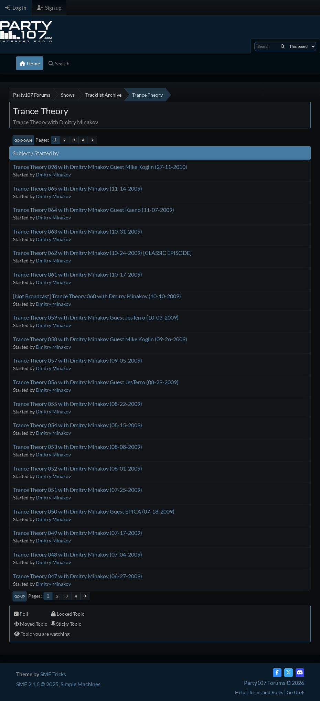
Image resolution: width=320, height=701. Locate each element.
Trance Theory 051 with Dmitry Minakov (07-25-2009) (77, 489)
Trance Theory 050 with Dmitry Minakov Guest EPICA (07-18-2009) (93, 511)
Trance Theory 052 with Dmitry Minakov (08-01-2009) (77, 468)
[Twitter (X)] (288, 672)
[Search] (282, 46)
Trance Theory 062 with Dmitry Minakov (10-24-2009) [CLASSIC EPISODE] (102, 252)
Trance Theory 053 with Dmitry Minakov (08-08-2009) (77, 446)
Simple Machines (80, 684)
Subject (21, 153)
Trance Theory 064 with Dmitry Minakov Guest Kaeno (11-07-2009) (93, 209)
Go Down (23, 140)
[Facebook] (277, 672)
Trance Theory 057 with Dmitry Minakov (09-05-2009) (77, 360)
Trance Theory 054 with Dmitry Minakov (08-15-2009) (77, 425)
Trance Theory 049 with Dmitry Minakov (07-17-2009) (77, 532)
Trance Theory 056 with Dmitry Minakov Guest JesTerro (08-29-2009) (96, 382)
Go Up (19, 596)
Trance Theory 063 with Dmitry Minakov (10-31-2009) (77, 231)
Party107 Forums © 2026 (274, 682)
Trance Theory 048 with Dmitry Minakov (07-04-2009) (77, 554)
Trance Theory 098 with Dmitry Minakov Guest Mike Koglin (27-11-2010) (100, 166)
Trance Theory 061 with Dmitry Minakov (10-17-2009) (77, 274)
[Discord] (300, 672)
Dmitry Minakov (53, 174)
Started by (46, 153)
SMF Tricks (53, 674)
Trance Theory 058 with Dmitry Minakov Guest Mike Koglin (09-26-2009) (100, 339)
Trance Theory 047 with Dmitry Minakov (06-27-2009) (77, 576)
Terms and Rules (266, 692)
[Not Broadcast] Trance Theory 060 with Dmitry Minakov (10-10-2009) (97, 296)
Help (240, 692)
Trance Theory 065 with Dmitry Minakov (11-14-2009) (77, 188)
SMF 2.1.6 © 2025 (37, 684)
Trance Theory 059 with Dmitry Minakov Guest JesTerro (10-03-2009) (96, 317)
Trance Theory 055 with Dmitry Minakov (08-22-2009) (77, 403)
